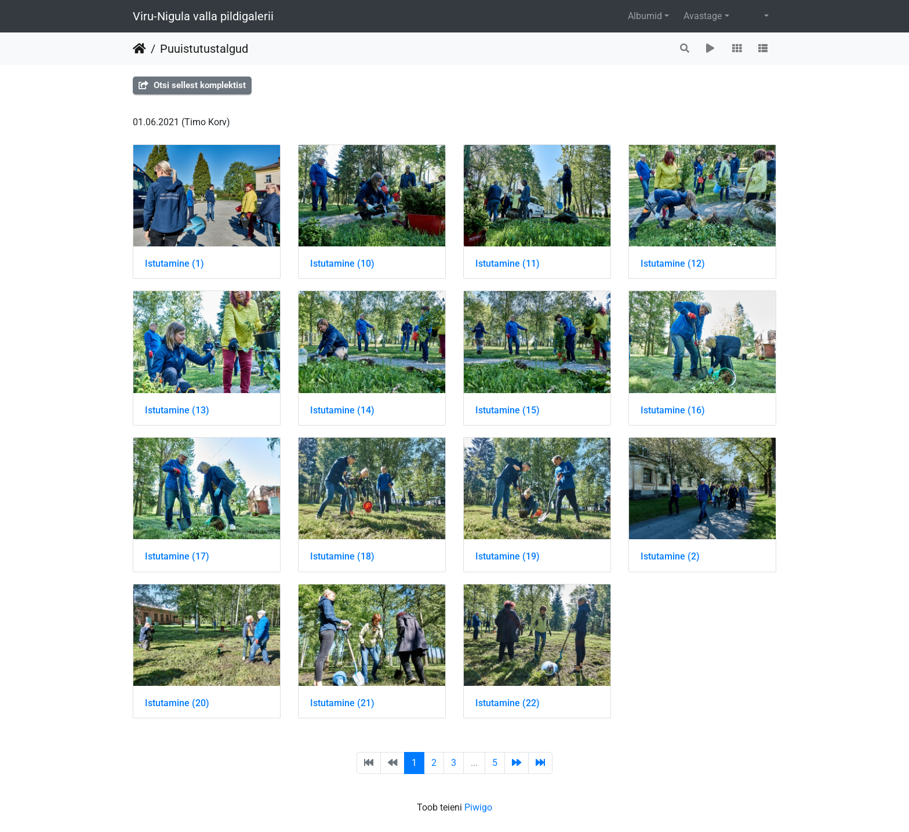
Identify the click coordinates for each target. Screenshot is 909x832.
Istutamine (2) (670, 556)
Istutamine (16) (673, 410)
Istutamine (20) (177, 703)
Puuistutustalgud (204, 49)
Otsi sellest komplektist (192, 85)
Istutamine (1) (174, 263)
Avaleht (139, 48)
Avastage (702, 15)
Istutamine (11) (507, 263)
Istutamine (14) (342, 410)
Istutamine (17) (177, 556)
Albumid (645, 15)
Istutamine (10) (342, 263)
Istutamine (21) (342, 703)
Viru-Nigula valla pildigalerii (203, 16)
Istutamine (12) (673, 263)
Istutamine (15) (507, 410)
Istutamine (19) (507, 556)
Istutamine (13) (177, 410)
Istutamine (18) (342, 556)
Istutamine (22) (507, 703)
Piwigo (478, 807)
